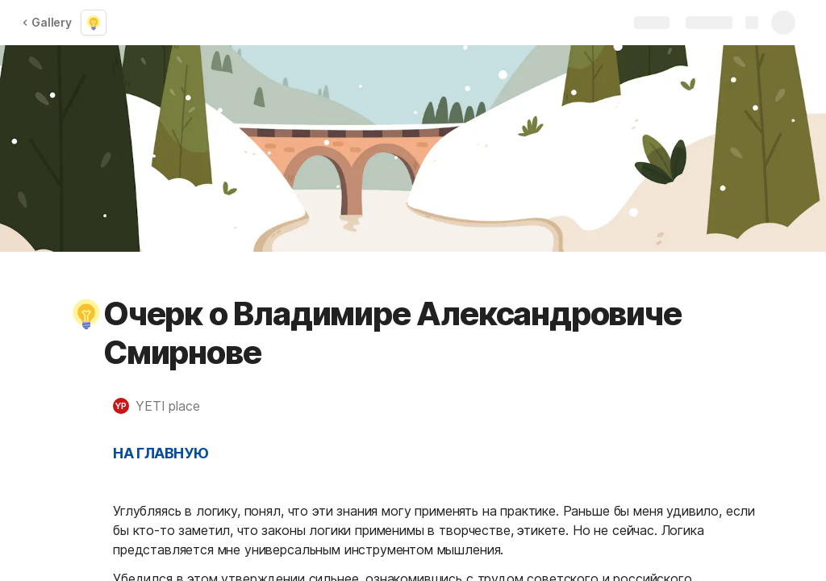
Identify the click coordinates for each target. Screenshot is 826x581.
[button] (86, 313)
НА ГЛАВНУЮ (160, 453)
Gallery (47, 22)
